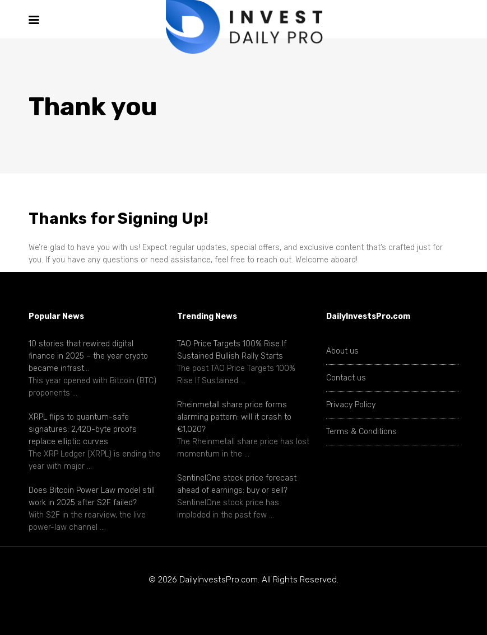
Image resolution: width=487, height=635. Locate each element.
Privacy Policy (350, 405)
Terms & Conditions (361, 431)
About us (342, 351)
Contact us (346, 378)
